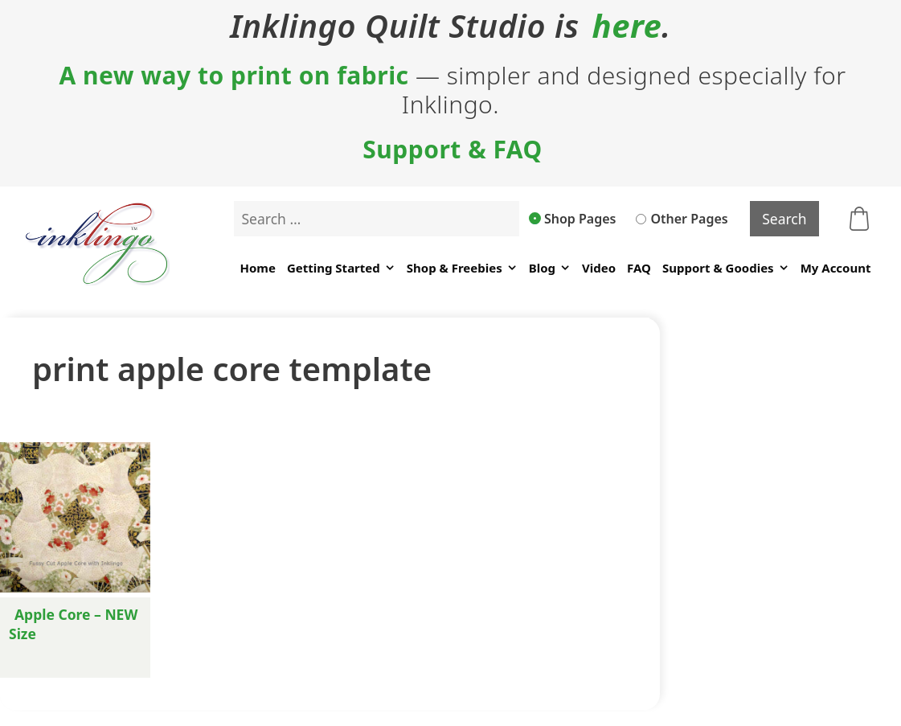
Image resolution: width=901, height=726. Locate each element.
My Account (836, 268)
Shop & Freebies (462, 268)
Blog (550, 268)
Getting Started (341, 268)
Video (599, 268)
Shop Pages (573, 219)
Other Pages (681, 219)
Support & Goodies (725, 268)
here (627, 25)
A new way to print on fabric (233, 75)
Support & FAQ (452, 149)
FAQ (639, 268)
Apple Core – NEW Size (73, 624)
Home (257, 268)
